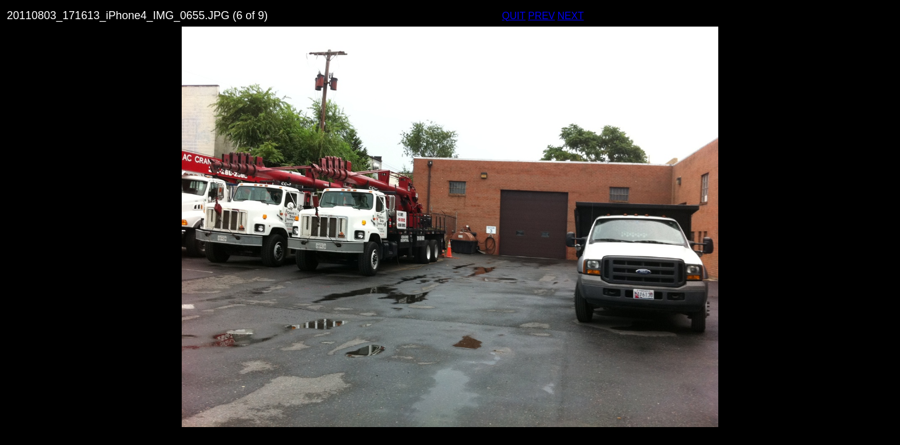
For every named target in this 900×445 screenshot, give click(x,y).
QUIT (513, 16)
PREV (541, 16)
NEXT (571, 16)
